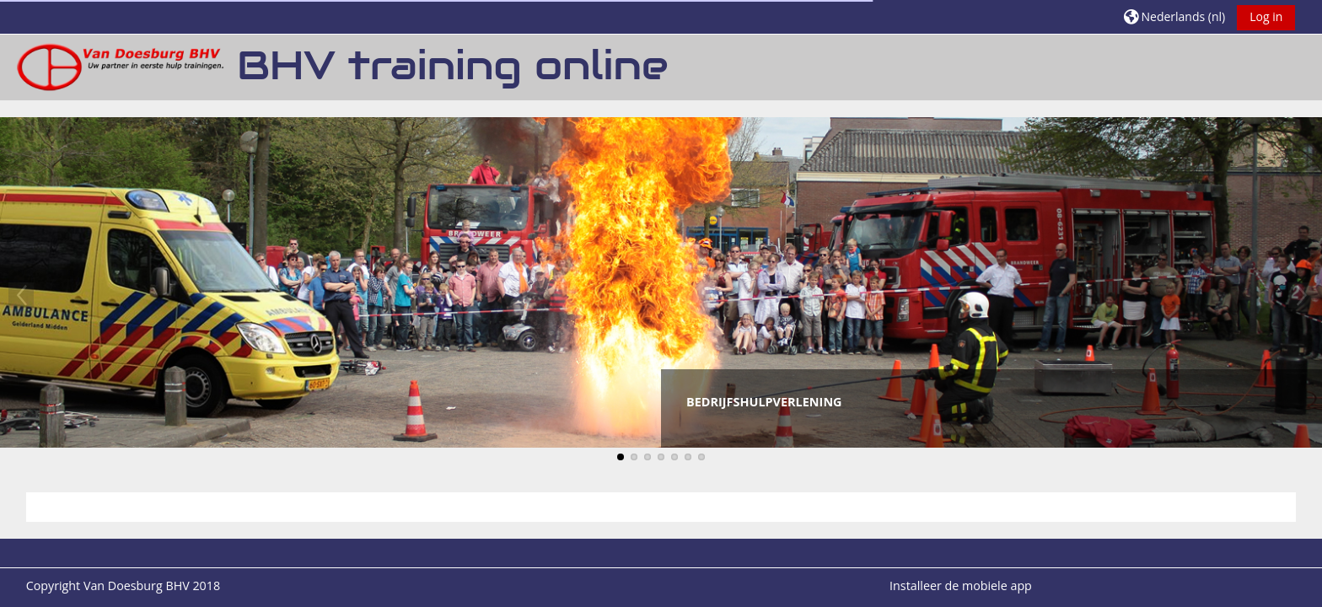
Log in (1265, 16)
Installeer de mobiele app (960, 585)
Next (1301, 295)
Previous (21, 295)
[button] (1174, 16)
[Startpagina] (118, 66)
